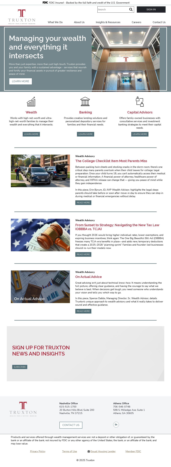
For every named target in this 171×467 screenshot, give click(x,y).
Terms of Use (69, 451)
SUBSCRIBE (20, 367)
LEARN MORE (20, 81)
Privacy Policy (37, 451)
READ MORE (83, 202)
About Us (79, 22)
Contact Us (159, 22)
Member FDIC (133, 451)
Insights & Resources (108, 22)
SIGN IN (151, 9)
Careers (136, 22)
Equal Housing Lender (103, 451)
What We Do (55, 22)
